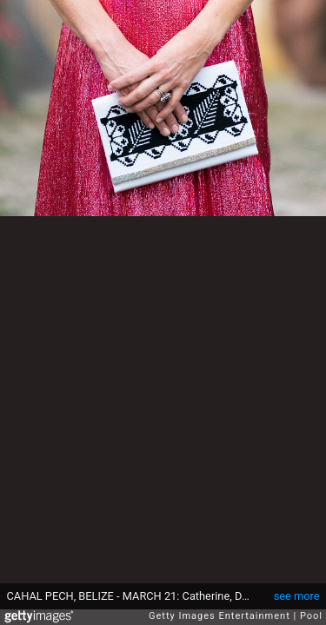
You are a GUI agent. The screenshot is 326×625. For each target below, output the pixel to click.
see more (297, 595)
